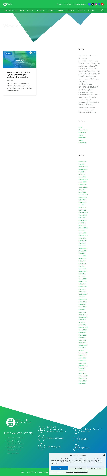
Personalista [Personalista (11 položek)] (83, 95)
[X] (92, 4)
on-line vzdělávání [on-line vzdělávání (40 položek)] (89, 87)
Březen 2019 (83, 307)
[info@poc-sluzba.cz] (42, 438)
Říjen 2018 (82, 320)
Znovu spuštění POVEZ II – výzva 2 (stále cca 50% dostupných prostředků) (18, 74)
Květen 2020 (83, 281)
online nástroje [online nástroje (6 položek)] (82, 92)
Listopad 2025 (83, 169)
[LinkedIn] (99, 4)
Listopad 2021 (83, 251)
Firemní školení (83, 130)
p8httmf (84, 439)
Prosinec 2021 (83, 248)
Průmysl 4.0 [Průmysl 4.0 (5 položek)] (88, 99)
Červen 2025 (83, 182)
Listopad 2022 (83, 228)
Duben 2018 (82, 332)
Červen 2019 (83, 299)
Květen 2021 (83, 258)
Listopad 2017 (83, 345)
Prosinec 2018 (83, 315)
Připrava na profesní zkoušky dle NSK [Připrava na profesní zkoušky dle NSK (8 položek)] (89, 102)
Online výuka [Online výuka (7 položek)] (89, 92)
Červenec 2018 (83, 327)
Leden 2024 (82, 207)
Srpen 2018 (82, 325)
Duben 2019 (82, 304)
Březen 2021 (83, 264)
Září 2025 (82, 174)
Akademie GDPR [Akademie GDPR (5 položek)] (95, 56)
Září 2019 (82, 297)
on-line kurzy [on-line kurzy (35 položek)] (85, 84)
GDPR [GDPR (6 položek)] (89, 71)
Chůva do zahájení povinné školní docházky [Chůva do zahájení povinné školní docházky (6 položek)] (88, 61)
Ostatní (81, 135)
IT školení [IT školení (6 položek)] (98, 71)
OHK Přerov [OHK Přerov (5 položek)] (97, 79)
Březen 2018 (83, 335)
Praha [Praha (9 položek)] (80, 97)
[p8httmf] (77, 439)
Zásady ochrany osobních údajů (81, 472)
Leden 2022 (82, 246)
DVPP (80, 127)
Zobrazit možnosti (96, 468)
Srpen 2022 (82, 233)
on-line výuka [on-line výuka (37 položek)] (86, 89)
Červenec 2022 (83, 235)
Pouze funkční (78, 468)
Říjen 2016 (82, 368)
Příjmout (59, 468)
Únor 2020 (82, 289)
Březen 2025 (83, 185)
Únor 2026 (82, 164)
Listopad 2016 (83, 366)
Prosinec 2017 (83, 343)
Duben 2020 (82, 284)
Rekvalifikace (82, 143)
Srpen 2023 (82, 210)
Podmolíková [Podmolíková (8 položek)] (90, 95)
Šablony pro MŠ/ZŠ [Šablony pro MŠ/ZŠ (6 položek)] (89, 110)
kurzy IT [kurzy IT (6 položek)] (80, 74)
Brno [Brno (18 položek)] (81, 58)
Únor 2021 (82, 266)
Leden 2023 (82, 225)
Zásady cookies (69, 472)
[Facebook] (89, 4)
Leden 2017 (82, 363)
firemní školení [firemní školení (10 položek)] (83, 71)
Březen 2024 (83, 202)
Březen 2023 (83, 220)
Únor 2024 (82, 205)
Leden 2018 (82, 340)
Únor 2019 (82, 310)
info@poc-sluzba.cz (55, 438)
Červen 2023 (83, 215)
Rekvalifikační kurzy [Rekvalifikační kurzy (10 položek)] (85, 107)
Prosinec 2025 (83, 167)
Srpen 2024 (82, 192)
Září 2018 (82, 322)
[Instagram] (96, 4)
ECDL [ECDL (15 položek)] (88, 68)
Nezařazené (82, 132)
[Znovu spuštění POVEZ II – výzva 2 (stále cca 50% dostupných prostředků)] (19, 52)
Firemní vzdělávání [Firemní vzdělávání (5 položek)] (94, 68)
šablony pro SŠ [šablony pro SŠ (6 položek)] (92, 112)
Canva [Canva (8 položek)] (85, 58)
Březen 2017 (83, 361)
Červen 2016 (83, 378)
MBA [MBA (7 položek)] (95, 76)
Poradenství (82, 138)
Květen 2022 (83, 238)
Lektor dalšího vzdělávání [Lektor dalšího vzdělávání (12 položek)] (91, 74)
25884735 (85, 448)
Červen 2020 (83, 279)
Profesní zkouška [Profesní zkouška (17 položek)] (89, 97)
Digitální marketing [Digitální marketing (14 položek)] (86, 66)
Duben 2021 (82, 261)
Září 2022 (82, 230)
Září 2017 (82, 350)
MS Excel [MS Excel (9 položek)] (81, 79)
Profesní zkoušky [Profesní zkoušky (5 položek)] (82, 99)
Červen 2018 (83, 330)
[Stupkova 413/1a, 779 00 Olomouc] (77, 430)
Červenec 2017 (83, 353)
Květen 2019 (83, 302)
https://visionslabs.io (13, 453)
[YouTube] (102, 4)
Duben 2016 (82, 383)
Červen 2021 (83, 256)
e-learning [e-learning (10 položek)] (82, 69)
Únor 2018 (82, 338)
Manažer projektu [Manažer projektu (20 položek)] (86, 76)
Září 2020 (82, 276)
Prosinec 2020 (83, 271)
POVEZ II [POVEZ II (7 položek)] (97, 95)
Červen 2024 (83, 197)
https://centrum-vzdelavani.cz (15, 438)
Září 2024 (82, 190)
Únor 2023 (82, 223)
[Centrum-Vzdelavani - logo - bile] (7, 4)
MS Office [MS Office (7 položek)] (87, 79)
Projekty (81, 140)
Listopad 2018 (83, 317)
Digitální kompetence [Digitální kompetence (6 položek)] (95, 63)
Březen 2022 (83, 241)
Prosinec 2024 (83, 187)
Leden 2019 (82, 312)
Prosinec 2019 (83, 294)
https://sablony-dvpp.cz (14, 441)
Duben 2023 (82, 218)
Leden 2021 (82, 269)
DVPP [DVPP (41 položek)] (96, 66)
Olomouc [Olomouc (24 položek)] (83, 81)
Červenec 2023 (83, 213)
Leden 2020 (82, 292)
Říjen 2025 (82, 172)
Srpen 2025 (82, 177)
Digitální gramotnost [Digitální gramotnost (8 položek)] (84, 63)
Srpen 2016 (82, 373)
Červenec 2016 (83, 376)
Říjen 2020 (82, 274)
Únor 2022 (82, 243)
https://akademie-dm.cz (14, 450)
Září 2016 (82, 371)
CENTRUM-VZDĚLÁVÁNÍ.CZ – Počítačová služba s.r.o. (56, 429)
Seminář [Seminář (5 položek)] (93, 107)
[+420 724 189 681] (42, 446)
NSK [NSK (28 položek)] (92, 79)
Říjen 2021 (82, 253)
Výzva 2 (10, 25)
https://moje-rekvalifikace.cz (15, 444)
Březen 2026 (83, 162)
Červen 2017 (83, 355)
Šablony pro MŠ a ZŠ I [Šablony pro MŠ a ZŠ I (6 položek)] (84, 112)
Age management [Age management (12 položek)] (85, 56)
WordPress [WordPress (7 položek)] (81, 110)
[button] (103, 455)
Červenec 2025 (83, 179)
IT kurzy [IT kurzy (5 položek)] (93, 71)
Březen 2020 (83, 287)
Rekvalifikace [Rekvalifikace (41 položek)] (86, 104)
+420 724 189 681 (54, 447)
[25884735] (77, 447)
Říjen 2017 (82, 348)
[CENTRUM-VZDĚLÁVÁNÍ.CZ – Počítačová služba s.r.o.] (42, 429)
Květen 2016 (83, 381)
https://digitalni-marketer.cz (15, 447)
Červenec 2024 (83, 195)
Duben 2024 (82, 200)
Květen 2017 (83, 358)
